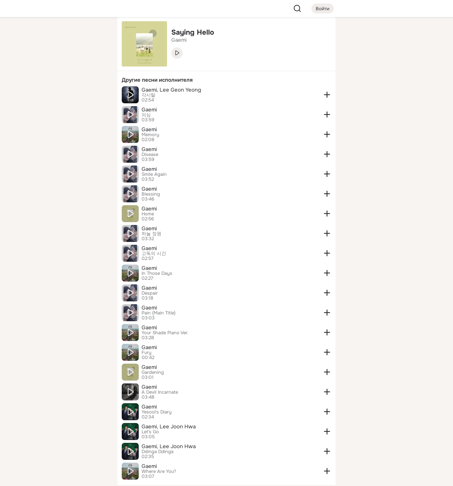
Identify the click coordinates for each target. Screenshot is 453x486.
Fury (146, 352)
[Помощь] (34, 127)
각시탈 (148, 95)
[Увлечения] (65, 34)
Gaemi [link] (179, 40)
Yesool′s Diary (157, 412)
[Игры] (96, 96)
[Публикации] (34, 65)
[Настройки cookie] (65, 476)
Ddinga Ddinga (157, 451)
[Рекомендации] (65, 127)
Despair (150, 293)
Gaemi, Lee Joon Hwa (169, 426)
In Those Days (157, 273)
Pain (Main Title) (159, 313)
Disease (150, 154)
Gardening (153, 372)
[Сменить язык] (65, 446)
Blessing (151, 194)
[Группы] (96, 34)
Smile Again (154, 174)
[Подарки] (34, 96)
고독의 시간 (154, 253)
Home (148, 214)
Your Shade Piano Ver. (165, 332)
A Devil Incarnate (160, 392)
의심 (146, 114)
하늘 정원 (151, 233)
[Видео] (96, 65)
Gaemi (149, 109)
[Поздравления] (65, 96)
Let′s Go (150, 431)
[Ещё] (65, 431)
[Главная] (34, 34)
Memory (150, 134)
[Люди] (65, 65)
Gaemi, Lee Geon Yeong (171, 90)
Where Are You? (159, 471)
